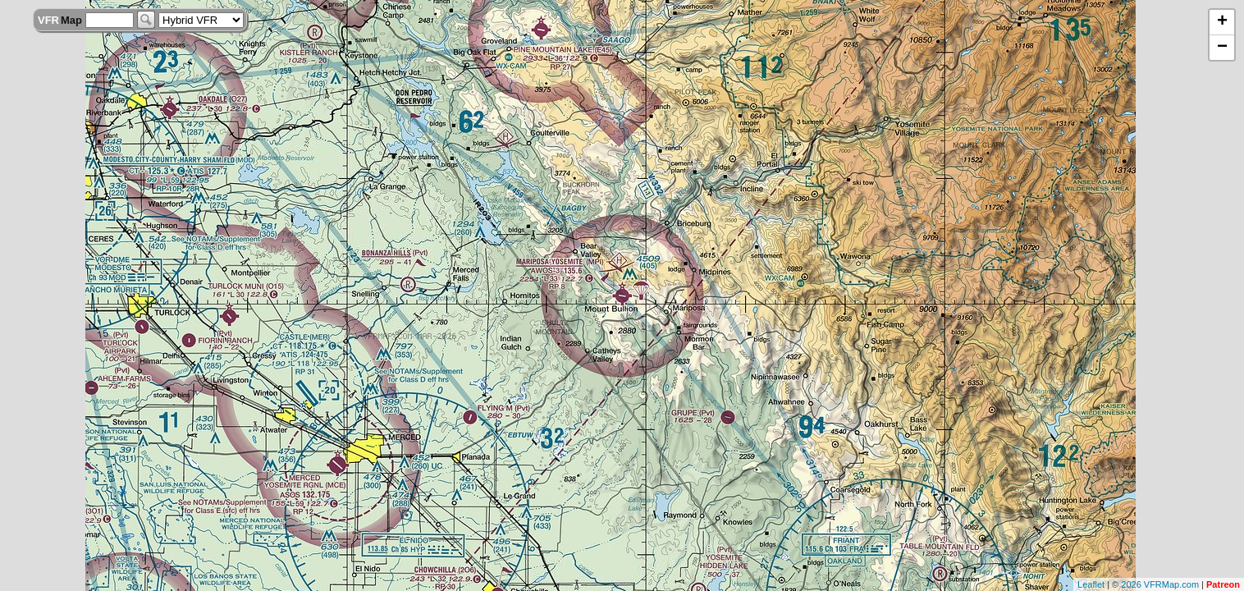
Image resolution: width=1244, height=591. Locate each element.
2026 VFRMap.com (1160, 584)
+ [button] (1222, 22)
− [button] (1222, 47)
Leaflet (1091, 584)
